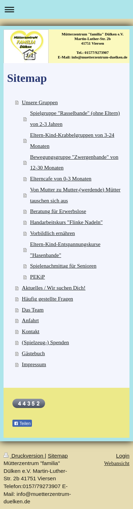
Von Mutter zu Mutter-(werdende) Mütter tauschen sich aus (75, 194)
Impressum (34, 364)
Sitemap (58, 456)
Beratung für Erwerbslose (58, 211)
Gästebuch (33, 353)
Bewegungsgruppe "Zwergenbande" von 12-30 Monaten (74, 162)
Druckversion (24, 456)
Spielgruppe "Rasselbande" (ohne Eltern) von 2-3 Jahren (75, 118)
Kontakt (31, 331)
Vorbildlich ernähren (52, 233)
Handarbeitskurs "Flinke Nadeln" (66, 222)
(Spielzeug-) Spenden (45, 342)
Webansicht (116, 463)
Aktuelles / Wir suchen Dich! (53, 288)
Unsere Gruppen (40, 102)
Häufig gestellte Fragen (47, 299)
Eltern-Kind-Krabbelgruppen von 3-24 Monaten (72, 140)
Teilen (22, 423)
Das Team (33, 310)
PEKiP (37, 277)
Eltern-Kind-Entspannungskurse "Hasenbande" (65, 249)
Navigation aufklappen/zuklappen (66, 9)
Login (122, 456)
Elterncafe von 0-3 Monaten (61, 178)
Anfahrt (30, 320)
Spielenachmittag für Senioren (63, 266)
